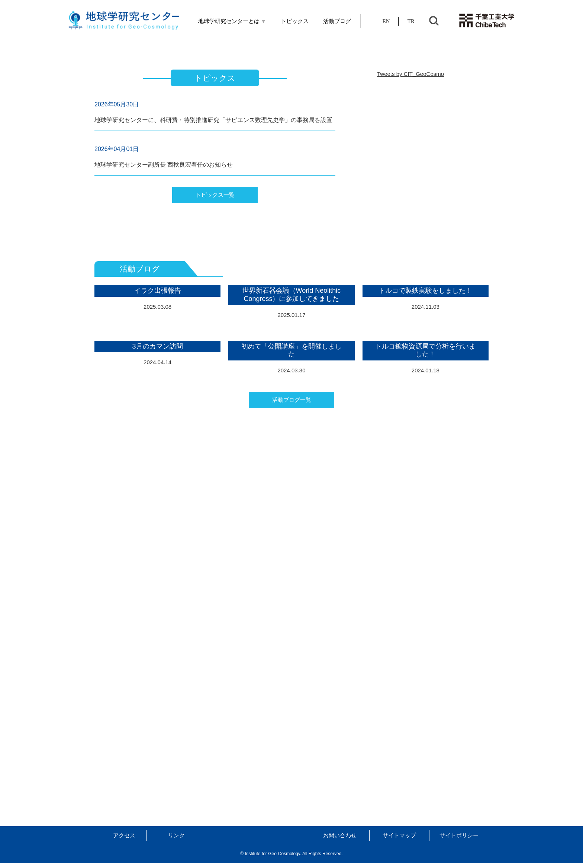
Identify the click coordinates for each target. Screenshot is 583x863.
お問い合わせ (340, 835)
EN (386, 21)
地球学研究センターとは (232, 21)
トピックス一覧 (215, 351)
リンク (176, 835)
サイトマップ (399, 835)
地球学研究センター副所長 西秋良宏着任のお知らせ (163, 321)
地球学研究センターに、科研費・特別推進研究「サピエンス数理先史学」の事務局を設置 (213, 276)
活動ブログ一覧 (291, 767)
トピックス (295, 21)
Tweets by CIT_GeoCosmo (410, 230)
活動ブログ (337, 21)
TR (411, 21)
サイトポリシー (459, 835)
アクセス (124, 835)
